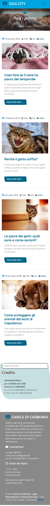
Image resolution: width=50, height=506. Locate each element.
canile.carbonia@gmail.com (17, 455)
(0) (32, 39)
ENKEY (40, 500)
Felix (25, 39)
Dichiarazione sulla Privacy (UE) (19, 480)
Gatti (41, 118)
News (43, 276)
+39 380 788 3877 (13, 452)
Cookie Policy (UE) (13, 483)
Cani (42, 39)
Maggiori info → (15, 102)
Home (21, 26)
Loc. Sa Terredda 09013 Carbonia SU (22, 458)
